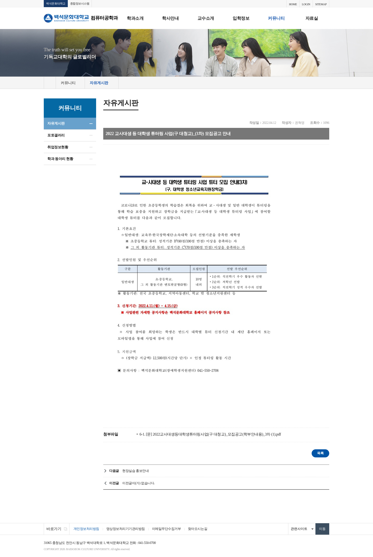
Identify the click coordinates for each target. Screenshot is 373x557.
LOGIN (306, 4)
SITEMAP (321, 4)
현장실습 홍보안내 (135, 471)
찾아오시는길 (197, 529)
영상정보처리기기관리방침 (125, 529)
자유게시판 (56, 123)
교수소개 (205, 18)
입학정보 (241, 18)
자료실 (311, 18)
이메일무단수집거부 (166, 529)
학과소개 (135, 18)
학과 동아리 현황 (60, 159)
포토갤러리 (56, 135)
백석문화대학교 (55, 3)
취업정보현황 (57, 147)
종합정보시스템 (79, 3)
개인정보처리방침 (86, 529)
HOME (293, 4)
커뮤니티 (276, 18)
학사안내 (170, 18)
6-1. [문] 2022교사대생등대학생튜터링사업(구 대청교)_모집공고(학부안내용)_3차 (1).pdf (210, 434)
